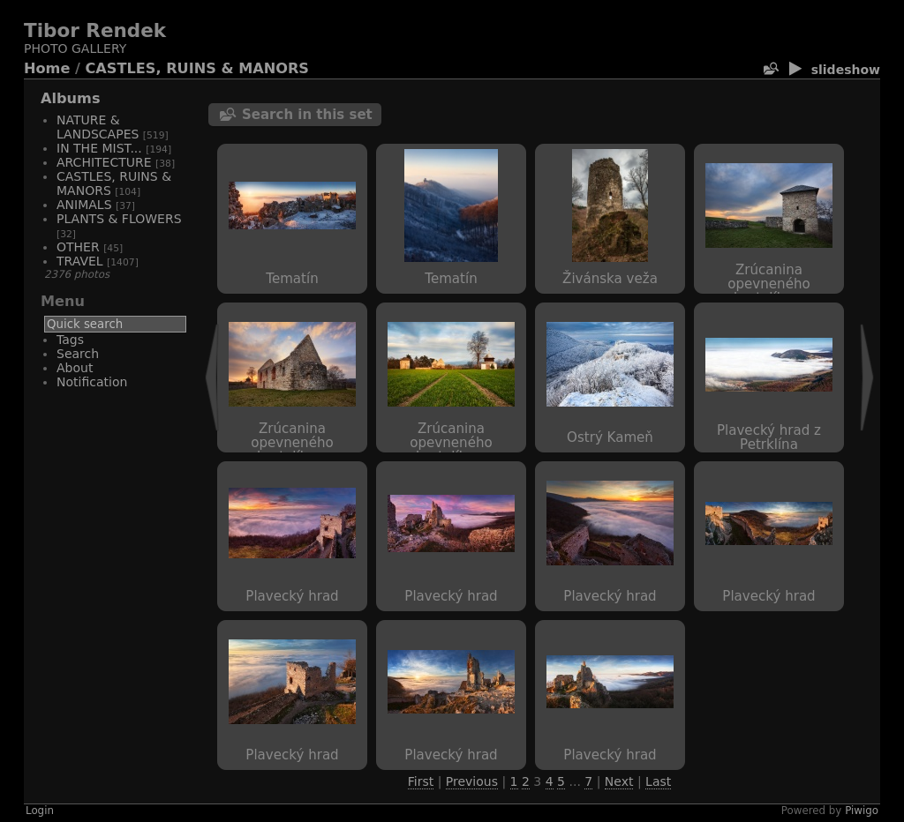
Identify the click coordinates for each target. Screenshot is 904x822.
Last (658, 781)
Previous (472, 781)
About (74, 368)
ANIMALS (84, 205)
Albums (71, 98)
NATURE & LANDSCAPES (97, 127)
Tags (70, 340)
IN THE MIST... (99, 148)
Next (619, 781)
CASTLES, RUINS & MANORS (197, 68)
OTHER (78, 247)
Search (77, 354)
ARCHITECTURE (104, 162)
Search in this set (307, 115)
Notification (91, 382)
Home (47, 68)
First (420, 781)
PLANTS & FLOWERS (119, 219)
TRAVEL (79, 261)
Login (40, 810)
